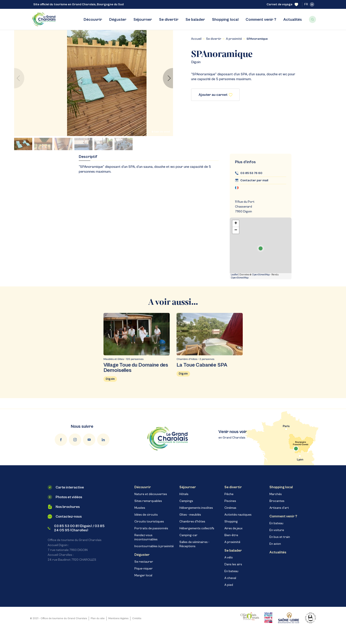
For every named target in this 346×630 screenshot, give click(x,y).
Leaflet (234, 274)
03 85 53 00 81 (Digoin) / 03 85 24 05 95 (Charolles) (76, 528)
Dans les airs (233, 564)
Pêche (228, 494)
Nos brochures (64, 507)
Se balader (195, 19)
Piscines (230, 501)
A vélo (228, 557)
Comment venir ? (261, 19)
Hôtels (183, 494)
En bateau (231, 571)
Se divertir (169, 19)
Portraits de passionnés (151, 528)
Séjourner (143, 19)
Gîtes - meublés (190, 514)
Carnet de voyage (282, 4)
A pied (228, 585)
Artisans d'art (279, 508)
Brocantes (276, 501)
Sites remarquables (148, 501)
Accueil (196, 39)
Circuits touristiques (149, 521)
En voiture (276, 530)
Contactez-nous (65, 516)
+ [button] (235, 223)
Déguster (117, 19)
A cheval (230, 578)
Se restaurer (143, 562)
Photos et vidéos (65, 497)
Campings (186, 501)
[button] (168, 78)
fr (309, 4)
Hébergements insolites (196, 508)
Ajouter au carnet (215, 95)
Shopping (231, 521)
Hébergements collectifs (196, 528)
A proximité (234, 39)
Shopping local (225, 19)
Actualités (292, 19)
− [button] (235, 230)
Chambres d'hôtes (192, 521)
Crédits (136, 618)
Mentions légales (118, 618)
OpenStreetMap (261, 274)
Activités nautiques (238, 514)
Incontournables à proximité (154, 546)
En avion (275, 544)
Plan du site (98, 618)
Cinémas (230, 508)
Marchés (275, 494)
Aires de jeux (233, 528)
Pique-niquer (143, 568)
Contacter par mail (254, 180)
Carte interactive (66, 487)
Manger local (143, 575)
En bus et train (279, 537)
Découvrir (93, 19)
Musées (139, 508)
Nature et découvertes (150, 494)
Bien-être (231, 535)
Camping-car (188, 535)
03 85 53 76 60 (251, 173)
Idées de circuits (146, 514)
